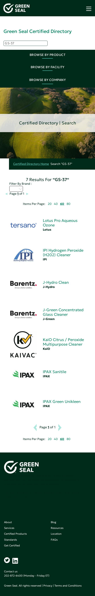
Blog (53, 522)
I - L (16, 188)
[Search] (26, 43)
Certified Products (15, 533)
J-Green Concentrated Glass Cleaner (63, 312)
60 (62, 204)
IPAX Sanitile (54, 371)
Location (56, 533)
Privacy (47, 585)
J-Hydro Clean (56, 282)
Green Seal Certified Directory (38, 31)
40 (56, 204)
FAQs (54, 539)
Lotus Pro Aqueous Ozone (60, 222)
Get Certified (12, 545)
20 (49, 204)
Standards (10, 539)
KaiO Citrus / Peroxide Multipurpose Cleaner (63, 342)
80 (68, 204)
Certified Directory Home (31, 164)
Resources (57, 528)
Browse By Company (47, 80)
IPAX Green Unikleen (62, 401)
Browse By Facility (48, 67)
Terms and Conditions (68, 585)
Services (9, 528)
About (8, 522)
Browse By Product (48, 55)
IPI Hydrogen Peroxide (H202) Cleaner (63, 252)
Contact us (10, 571)
